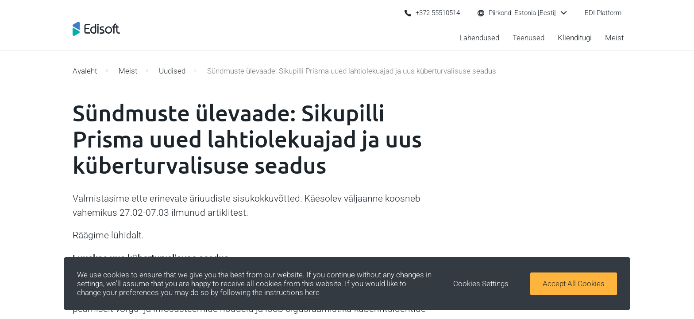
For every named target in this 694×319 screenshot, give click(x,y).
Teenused (528, 37)
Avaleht (85, 70)
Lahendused (479, 37)
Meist (614, 37)
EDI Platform (603, 13)
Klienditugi (575, 37)
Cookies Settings (481, 283)
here (312, 292)
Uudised (172, 70)
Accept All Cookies (574, 283)
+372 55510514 (432, 13)
